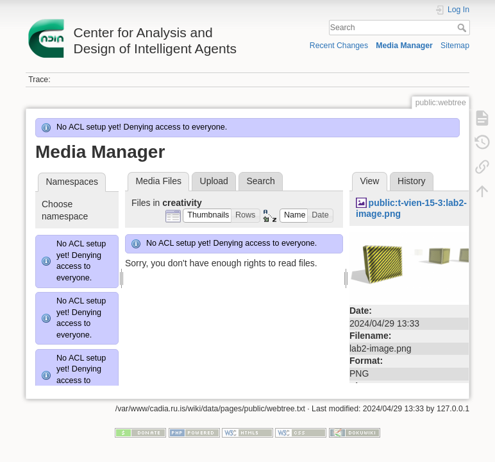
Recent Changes (339, 45)
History (412, 181)
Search (463, 27)
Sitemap (454, 45)
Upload (214, 181)
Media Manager (404, 45)
